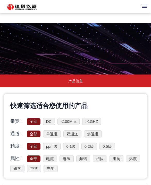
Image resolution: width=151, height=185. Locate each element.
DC (49, 121)
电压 (66, 158)
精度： (17, 146)
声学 (34, 168)
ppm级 (51, 146)
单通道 (52, 134)
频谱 (83, 158)
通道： (17, 133)
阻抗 (116, 158)
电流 (50, 158)
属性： (17, 158)
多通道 (93, 134)
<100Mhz (69, 121)
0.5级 (107, 146)
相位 (100, 158)
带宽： (17, 121)
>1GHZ (92, 121)
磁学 (17, 168)
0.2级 (89, 146)
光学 (50, 168)
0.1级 (71, 146)
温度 (133, 158)
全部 (33, 121)
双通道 (72, 134)
